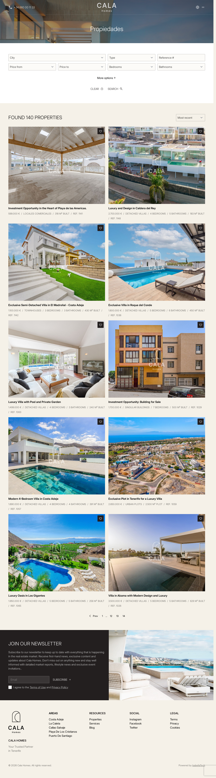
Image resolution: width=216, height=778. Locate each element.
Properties (95, 719)
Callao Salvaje (57, 727)
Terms (174, 719)
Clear (97, 89)
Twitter (134, 727)
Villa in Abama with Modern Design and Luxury (137, 595)
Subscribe (62, 679)
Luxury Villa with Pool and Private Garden (34, 402)
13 (117, 615)
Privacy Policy (60, 687)
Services (94, 723)
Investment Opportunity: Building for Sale (134, 402)
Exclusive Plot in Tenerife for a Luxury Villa (135, 498)
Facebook (136, 723)
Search (115, 89)
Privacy (174, 723)
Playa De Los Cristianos (63, 731)
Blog (92, 727)
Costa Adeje (56, 719)
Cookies (175, 727)
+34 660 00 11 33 (24, 7)
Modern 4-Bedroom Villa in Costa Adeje (33, 498)
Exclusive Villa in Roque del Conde (130, 305)
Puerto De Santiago (60, 735)
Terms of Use (38, 687)
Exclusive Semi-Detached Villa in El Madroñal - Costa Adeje (46, 305)
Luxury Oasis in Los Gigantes (26, 595)
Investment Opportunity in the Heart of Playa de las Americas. (47, 208)
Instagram (136, 719)
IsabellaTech (198, 765)
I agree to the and (40, 687)
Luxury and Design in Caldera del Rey (132, 208)
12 (111, 615)
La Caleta (54, 723)
